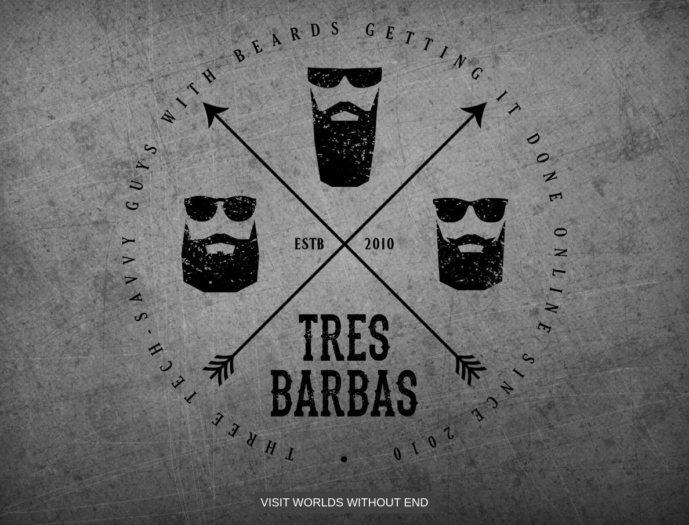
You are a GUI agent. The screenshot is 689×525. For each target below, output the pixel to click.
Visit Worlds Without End (344, 502)
